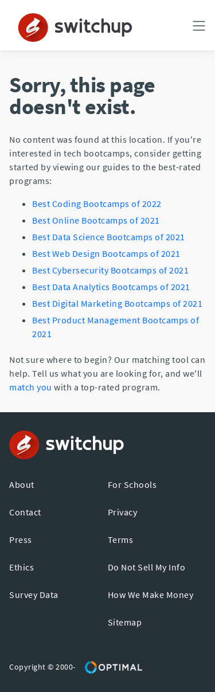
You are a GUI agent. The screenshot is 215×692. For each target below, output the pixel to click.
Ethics (21, 567)
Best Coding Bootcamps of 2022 (97, 203)
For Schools (132, 484)
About (21, 484)
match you (30, 387)
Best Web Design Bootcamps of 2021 (106, 253)
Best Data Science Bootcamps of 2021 (108, 237)
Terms (121, 539)
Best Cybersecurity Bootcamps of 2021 (110, 270)
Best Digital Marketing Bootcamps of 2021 (117, 303)
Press (20, 539)
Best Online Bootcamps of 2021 (96, 220)
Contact (25, 512)
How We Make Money (151, 594)
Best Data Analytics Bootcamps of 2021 (111, 286)
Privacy (123, 512)
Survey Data (33, 594)
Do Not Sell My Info (147, 567)
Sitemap (125, 622)
